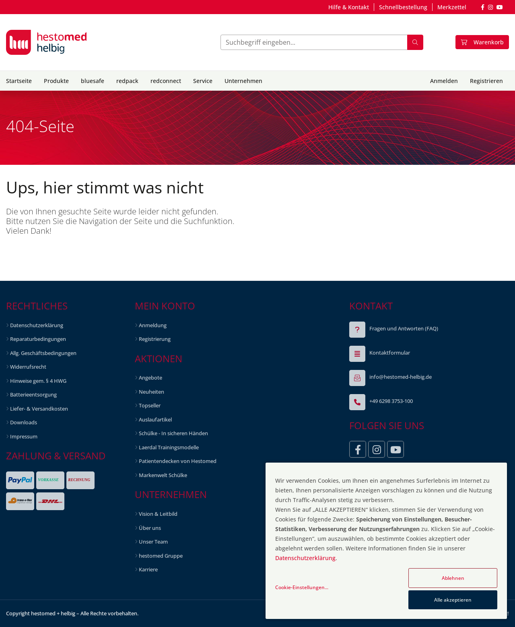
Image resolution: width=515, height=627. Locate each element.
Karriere (148, 569)
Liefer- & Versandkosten (39, 408)
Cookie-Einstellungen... (301, 587)
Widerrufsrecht (28, 366)
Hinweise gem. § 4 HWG (38, 380)
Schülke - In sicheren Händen (173, 433)
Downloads (23, 422)
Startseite (19, 81)
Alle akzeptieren (453, 599)
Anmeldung (153, 325)
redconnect (165, 81)
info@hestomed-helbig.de (400, 376)
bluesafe (92, 81)
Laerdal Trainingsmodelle (169, 447)
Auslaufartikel (155, 419)
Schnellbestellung (403, 7)
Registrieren (486, 81)
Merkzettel (451, 7)
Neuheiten (151, 391)
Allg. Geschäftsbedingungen (43, 353)
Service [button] (202, 81)
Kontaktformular (389, 352)
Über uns (150, 527)
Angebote (150, 377)
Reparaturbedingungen (38, 339)
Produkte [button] (56, 81)
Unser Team (153, 541)
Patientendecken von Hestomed (177, 461)
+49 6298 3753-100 (391, 401)
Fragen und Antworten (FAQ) (403, 328)
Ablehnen (453, 578)
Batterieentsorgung (33, 394)
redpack (127, 81)
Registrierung (155, 339)
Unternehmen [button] (243, 81)
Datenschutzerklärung (36, 325)
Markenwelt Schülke (163, 475)
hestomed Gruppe (161, 555)
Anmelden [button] (444, 81)
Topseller (150, 405)
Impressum (23, 436)
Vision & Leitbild (158, 513)
